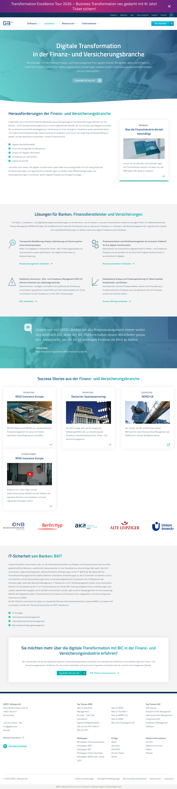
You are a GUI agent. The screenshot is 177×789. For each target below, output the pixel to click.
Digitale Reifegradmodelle (88, 722)
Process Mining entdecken (115, 301)
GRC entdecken (26, 301)
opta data (115, 745)
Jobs (132, 15)
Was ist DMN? (117, 718)
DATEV (114, 756)
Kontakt (164, 15)
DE (171, 15)
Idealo (114, 741)
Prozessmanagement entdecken (34, 263)
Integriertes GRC (153, 718)
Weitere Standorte (12, 737)
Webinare (123, 15)
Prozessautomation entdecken (117, 263)
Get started (160, 23)
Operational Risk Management (159, 715)
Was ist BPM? (117, 707)
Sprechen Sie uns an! (85, 80)
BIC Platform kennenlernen (103, 673)
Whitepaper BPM (84, 745)
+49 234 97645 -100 (12, 722)
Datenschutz (155, 778)
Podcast (149, 752)
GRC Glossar (151, 707)
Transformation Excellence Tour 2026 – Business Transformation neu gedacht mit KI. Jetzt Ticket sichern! (84, 6)
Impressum (169, 778)
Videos (148, 749)
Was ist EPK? (82, 729)
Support (154, 15)
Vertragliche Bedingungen (108, 778)
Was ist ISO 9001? (119, 711)
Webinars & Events (154, 745)
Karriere (149, 741)
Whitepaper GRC (84, 749)
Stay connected (142, 15)
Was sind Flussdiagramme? (123, 722)
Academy (113, 15)
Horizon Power (117, 752)
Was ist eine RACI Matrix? (88, 726)
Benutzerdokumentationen (135, 778)
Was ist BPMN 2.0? (119, 715)
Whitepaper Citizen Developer (90, 752)
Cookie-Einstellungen (84, 778)
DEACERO (115, 749)
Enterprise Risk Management (158, 711)
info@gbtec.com (10, 726)
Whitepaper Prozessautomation (90, 741)
